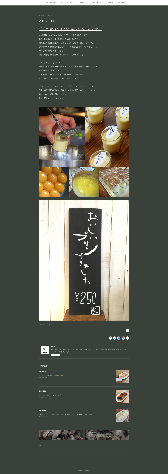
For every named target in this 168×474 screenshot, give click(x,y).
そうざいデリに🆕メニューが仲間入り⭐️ (51, 375)
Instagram (110, 2)
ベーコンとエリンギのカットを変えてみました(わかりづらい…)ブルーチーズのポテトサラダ (66, 414)
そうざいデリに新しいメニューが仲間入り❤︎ (51, 395)
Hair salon (83, 2)
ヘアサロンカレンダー (96, 2)
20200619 (42, 410)
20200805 (42, 371)
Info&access (121, 2)
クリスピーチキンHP (49, 2)
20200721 (42, 391)
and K (61, 2)
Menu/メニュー (71, 2)
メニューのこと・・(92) (45, 324)
